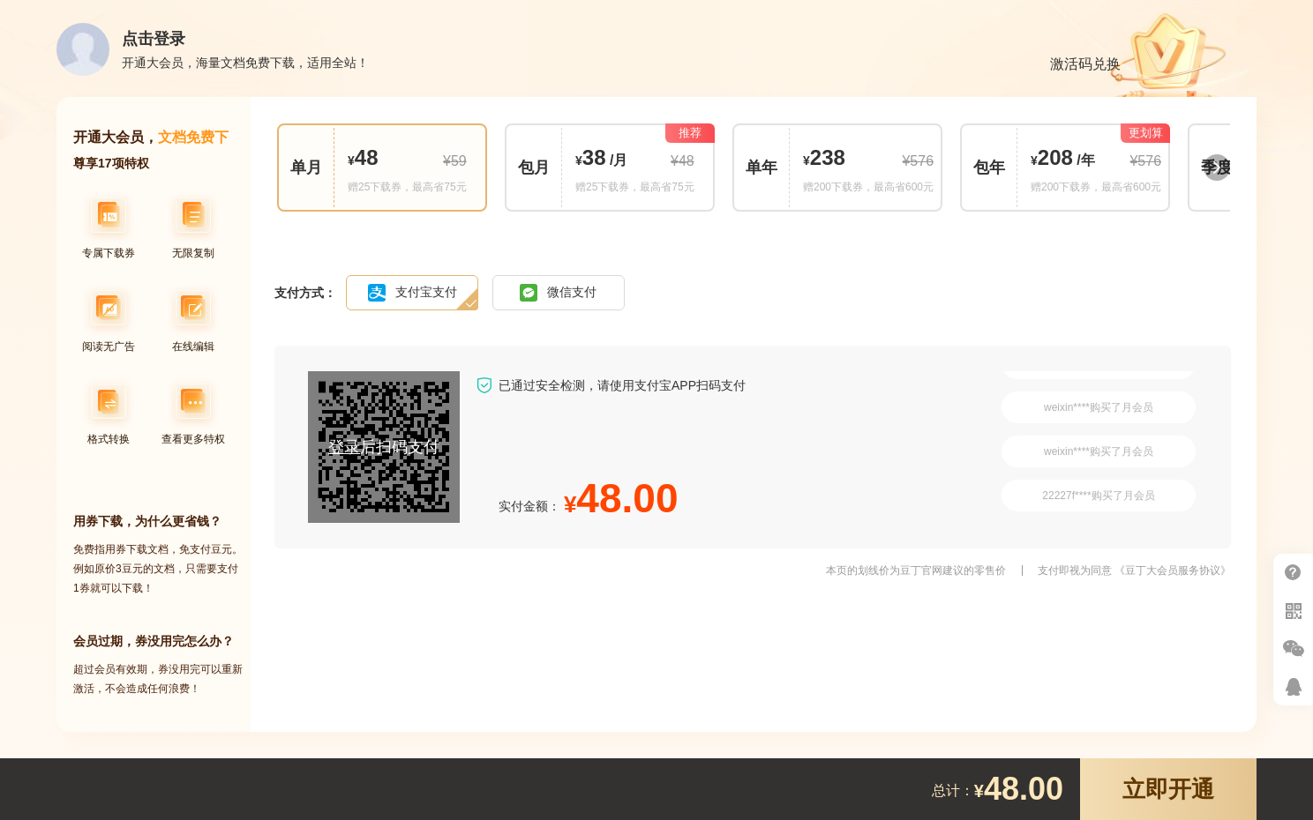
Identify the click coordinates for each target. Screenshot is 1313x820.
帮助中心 (1293, 573)
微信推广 (1293, 648)
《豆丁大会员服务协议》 (1172, 570)
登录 (344, 447)
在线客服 (1293, 686)
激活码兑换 (1085, 63)
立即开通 (1168, 789)
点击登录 (153, 39)
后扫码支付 (383, 447)
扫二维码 (1293, 611)
